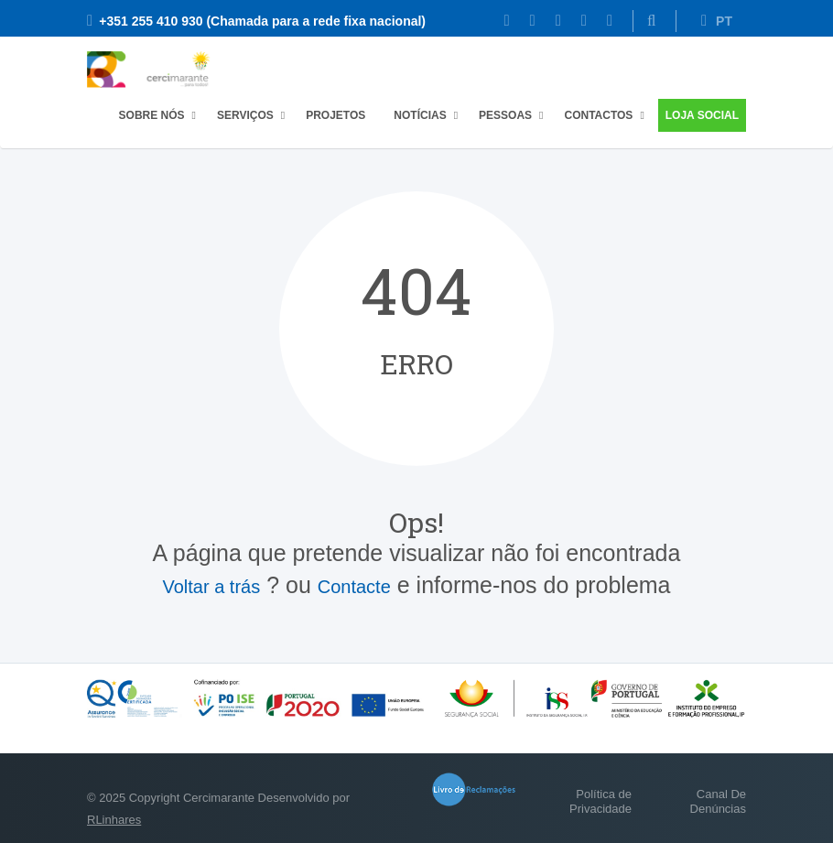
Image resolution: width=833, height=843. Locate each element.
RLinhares (114, 820)
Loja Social (702, 115)
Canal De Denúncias (718, 801)
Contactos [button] (598, 115)
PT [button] (716, 20)
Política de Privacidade (600, 801)
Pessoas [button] (505, 115)
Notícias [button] (420, 115)
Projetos (335, 115)
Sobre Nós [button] (152, 115)
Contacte (354, 587)
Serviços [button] (245, 115)
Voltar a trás (211, 587)
